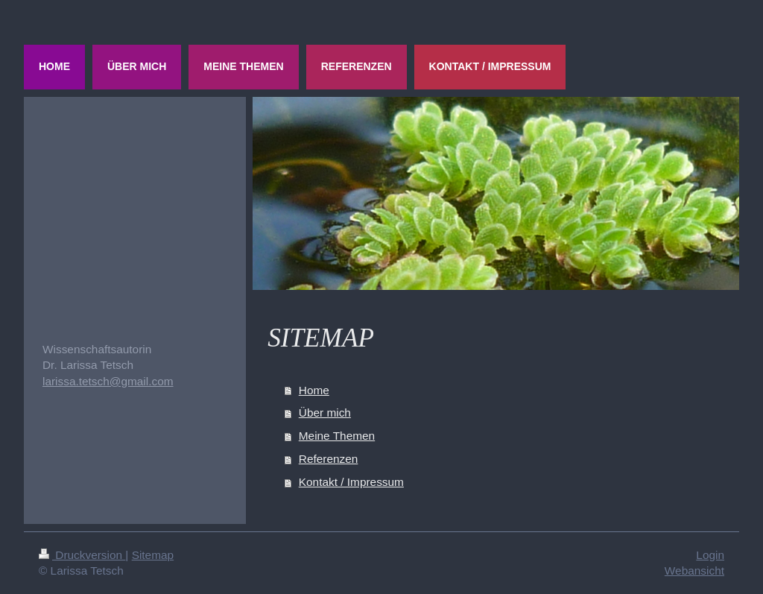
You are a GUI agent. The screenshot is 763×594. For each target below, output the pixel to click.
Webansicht (694, 570)
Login (710, 555)
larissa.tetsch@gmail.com (108, 381)
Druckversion (82, 555)
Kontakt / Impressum (351, 481)
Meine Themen (337, 435)
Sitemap (153, 555)
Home (314, 390)
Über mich (325, 412)
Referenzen (328, 458)
